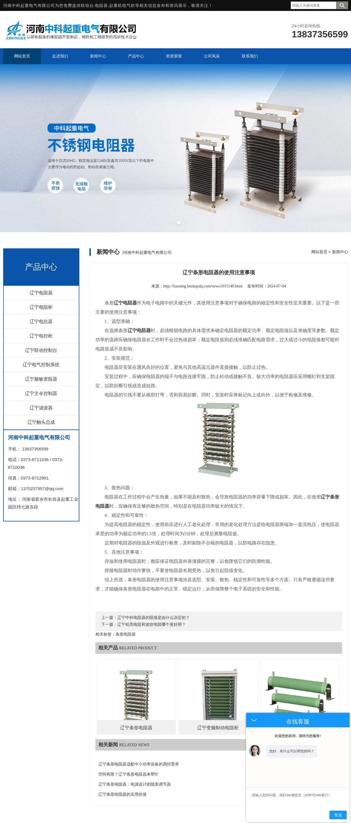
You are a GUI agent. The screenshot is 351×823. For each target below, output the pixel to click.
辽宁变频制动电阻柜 (218, 727)
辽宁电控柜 (41, 335)
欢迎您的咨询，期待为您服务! (298, 736)
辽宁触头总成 (41, 422)
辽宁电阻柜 (41, 307)
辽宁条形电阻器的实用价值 (122, 794)
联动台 (87, 5)
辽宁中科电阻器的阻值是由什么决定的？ (153, 617)
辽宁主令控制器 (41, 393)
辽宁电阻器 (41, 292)
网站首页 (319, 252)
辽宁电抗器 (41, 321)
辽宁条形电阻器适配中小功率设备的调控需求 (138, 764)
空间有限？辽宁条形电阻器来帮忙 (128, 774)
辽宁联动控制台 (41, 350)
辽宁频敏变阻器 (41, 379)
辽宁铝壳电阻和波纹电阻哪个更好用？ (151, 624)
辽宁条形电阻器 (136, 727)
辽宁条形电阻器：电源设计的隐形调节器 (134, 784)
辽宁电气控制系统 (41, 364)
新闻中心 (340, 252)
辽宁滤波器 (41, 407)
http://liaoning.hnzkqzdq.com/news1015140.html (203, 286)
